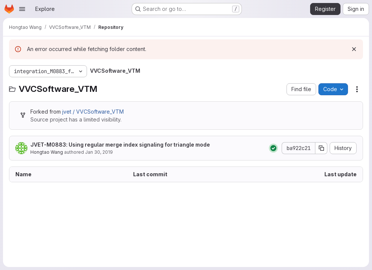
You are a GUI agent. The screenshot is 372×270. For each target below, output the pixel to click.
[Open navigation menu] (22, 9)
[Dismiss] (354, 49)
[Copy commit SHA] (321, 148)
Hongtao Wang (46, 152)
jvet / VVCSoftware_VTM (93, 111)
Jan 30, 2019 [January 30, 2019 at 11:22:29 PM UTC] (99, 152)
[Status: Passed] (273, 148)
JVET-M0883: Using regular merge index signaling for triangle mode (120, 144)
